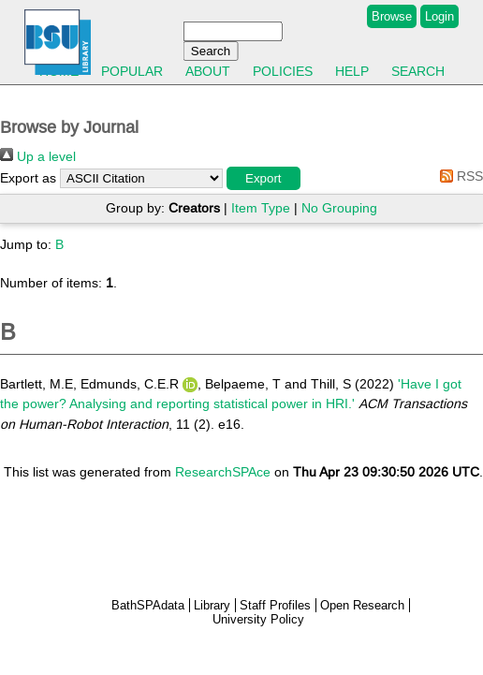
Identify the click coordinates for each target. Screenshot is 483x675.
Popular (132, 71)
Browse (392, 16)
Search (418, 71)
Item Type (260, 207)
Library (212, 605)
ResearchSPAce (223, 471)
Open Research (362, 605)
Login (439, 16)
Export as (28, 177)
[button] (263, 178)
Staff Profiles (275, 605)
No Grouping (339, 207)
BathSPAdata (147, 605)
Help (352, 71)
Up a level (38, 156)
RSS (458, 176)
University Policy (258, 619)
